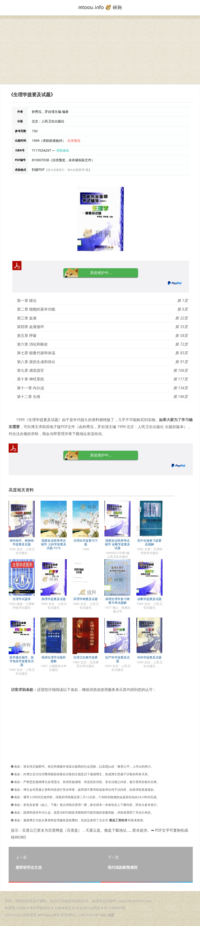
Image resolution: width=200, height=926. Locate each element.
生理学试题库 (22, 599)
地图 (110, 914)
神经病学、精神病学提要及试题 (22, 542)
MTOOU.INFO (49, 914)
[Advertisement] (100, 51)
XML (103, 914)
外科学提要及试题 (149, 657)
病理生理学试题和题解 (53, 659)
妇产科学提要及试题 (117, 659)
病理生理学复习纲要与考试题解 (117, 601)
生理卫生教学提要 (85, 657)
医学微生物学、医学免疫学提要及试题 (22, 661)
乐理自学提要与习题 (85, 542)
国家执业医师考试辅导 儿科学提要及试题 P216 (53, 544)
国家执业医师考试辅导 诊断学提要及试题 (117, 544)
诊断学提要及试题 (149, 599)
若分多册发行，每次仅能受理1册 (68, 170)
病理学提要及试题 (53, 599)
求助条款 (62, 150)
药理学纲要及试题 (85, 599)
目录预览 (73, 140)
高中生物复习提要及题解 (149, 542)
